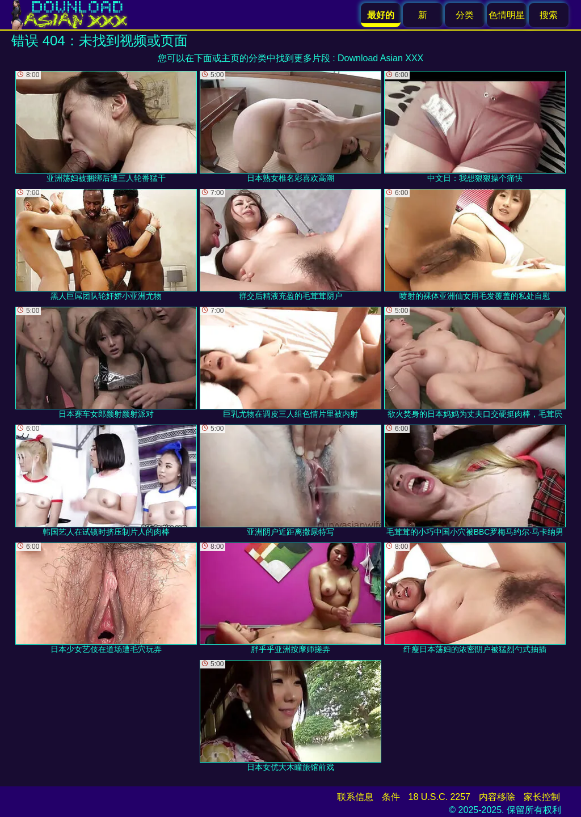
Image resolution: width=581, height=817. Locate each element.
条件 (391, 797)
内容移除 (497, 797)
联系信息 (355, 797)
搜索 (549, 15)
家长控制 (542, 797)
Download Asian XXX (380, 58)
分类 (465, 15)
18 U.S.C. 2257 (439, 797)
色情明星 (507, 15)
